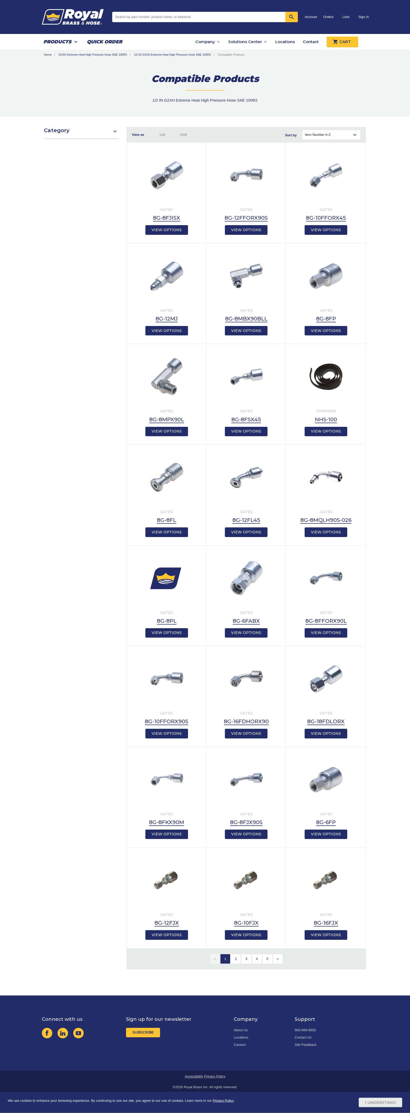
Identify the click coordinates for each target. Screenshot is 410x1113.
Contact (311, 41)
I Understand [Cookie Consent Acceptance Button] (380, 1102)
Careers (240, 1045)
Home (48, 54)
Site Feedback (305, 1045)
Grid (183, 135)
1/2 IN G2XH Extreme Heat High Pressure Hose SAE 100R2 (172, 54)
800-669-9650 (305, 1030)
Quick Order (104, 42)
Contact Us (303, 1037)
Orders (328, 17)
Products (57, 42)
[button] (81, 133)
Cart (342, 41)
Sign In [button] (363, 17)
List (162, 135)
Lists (346, 17)
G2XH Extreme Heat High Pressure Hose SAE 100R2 (92, 54)
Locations (285, 41)
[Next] (277, 959)
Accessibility (194, 1076)
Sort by (291, 135)
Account (311, 17)
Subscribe (143, 1032)
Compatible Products (231, 54)
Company (205, 41)
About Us (241, 1030)
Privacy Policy (214, 1076)
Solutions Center (245, 41)
